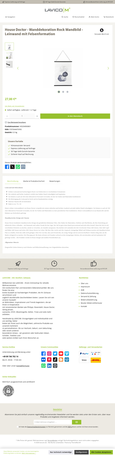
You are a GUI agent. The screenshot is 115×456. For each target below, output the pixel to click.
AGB (82, 290)
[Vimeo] (66, 353)
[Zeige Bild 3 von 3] (67, 92)
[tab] (13, 181)
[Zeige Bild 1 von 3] (59, 92)
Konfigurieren (81, 452)
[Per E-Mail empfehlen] (23, 167)
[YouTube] (61, 353)
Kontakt (84, 306)
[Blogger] (61, 359)
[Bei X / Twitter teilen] (12, 167)
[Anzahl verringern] (7, 116)
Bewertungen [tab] (54, 181)
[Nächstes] (108, 68)
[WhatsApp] (43, 365)
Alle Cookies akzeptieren (101, 452)
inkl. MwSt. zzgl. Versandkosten (14, 106)
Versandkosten (52, 440)
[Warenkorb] (108, 16)
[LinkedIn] (49, 365)
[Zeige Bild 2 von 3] (63, 92)
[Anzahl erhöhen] (37, 116)
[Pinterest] (49, 359)
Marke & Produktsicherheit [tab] (34, 181)
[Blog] (66, 359)
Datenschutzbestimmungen (36, 427)
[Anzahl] (22, 116)
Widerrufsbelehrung (89, 300)
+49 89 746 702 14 (10, 356)
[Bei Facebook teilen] (7, 167)
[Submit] (76, 422)
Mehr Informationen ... (29, 453)
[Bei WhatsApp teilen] (17, 167)
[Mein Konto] (94, 16)
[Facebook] (43, 353)
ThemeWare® (76, 442)
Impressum (85, 287)
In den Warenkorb (75, 116)
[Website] (55, 365)
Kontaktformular (22, 366)
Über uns (84, 283)
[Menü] (10, 16)
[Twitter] (55, 353)
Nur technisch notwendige (61, 452)
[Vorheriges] (18, 68)
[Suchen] (65, 16)
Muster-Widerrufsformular (91, 303)
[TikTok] (55, 359)
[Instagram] (49, 353)
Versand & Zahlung (88, 296)
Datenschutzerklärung (90, 293)
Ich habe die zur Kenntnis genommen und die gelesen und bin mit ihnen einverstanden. (58, 427)
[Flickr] (43, 359)
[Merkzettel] (78, 16)
